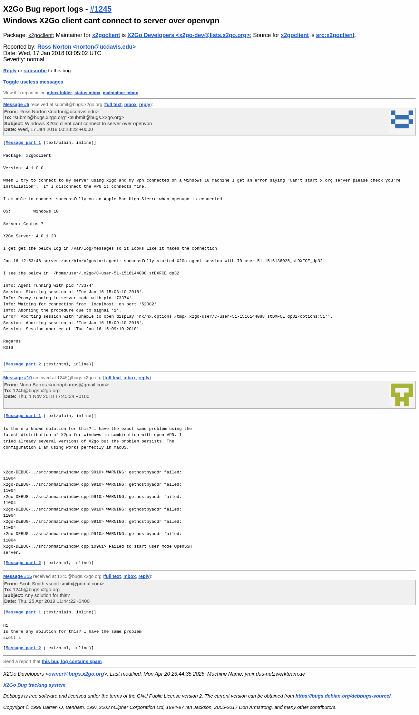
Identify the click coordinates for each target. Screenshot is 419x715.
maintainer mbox (120, 92)
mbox (130, 104)
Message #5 (16, 104)
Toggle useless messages (33, 81)
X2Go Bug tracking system (34, 685)
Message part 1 (23, 142)
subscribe (35, 70)
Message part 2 (23, 364)
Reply (9, 70)
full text (113, 104)
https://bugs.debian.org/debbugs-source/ (343, 696)
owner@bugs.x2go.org (76, 674)
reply (144, 104)
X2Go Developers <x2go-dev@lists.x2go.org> (188, 35)
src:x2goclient (335, 35)
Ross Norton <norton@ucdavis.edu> (86, 47)
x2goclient (40, 35)
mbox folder (59, 92)
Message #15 (17, 576)
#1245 (101, 9)
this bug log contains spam (72, 661)
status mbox (87, 92)
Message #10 (17, 377)
